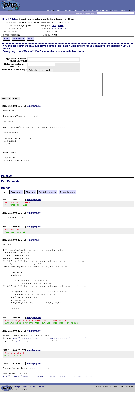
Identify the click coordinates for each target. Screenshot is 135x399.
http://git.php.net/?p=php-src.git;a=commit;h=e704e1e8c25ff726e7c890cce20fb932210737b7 (55, 341)
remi (54, 25)
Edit (30, 38)
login (132, 10)
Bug (4, 19)
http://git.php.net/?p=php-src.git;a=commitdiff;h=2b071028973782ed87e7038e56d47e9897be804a (47, 380)
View (6, 38)
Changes (30, 192)
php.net (50, 10)
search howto (105, 10)
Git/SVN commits (47, 192)
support (57, 10)
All (5, 192)
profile (60, 25)
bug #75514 (19, 344)
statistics (115, 10)
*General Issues (59, 28)
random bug (124, 10)
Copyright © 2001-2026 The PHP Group (28, 390)
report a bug (79, 10)
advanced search (92, 10)
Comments (16, 192)
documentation (67, 10)
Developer (18, 38)
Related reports (67, 192)
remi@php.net (34, 106)
